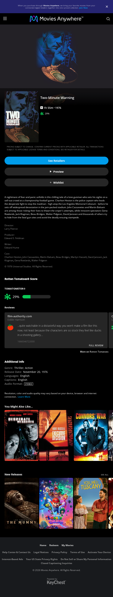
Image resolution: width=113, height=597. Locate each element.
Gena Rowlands (22, 260)
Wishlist (56, 182)
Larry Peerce (11, 228)
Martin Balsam (47, 257)
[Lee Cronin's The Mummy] (21, 503)
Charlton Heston (13, 257)
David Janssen (95, 257)
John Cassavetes (30, 257)
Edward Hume (12, 247)
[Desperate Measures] (21, 435)
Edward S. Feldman (14, 238)
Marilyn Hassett (79, 257)
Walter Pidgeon (39, 260)
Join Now (83, 7)
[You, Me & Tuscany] (91, 503)
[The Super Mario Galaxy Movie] (56, 503)
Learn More (24, 396)
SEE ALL (104, 474)
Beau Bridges (63, 257)
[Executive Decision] (56, 435)
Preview (56, 171)
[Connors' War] (91, 435)
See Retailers (56, 160)
